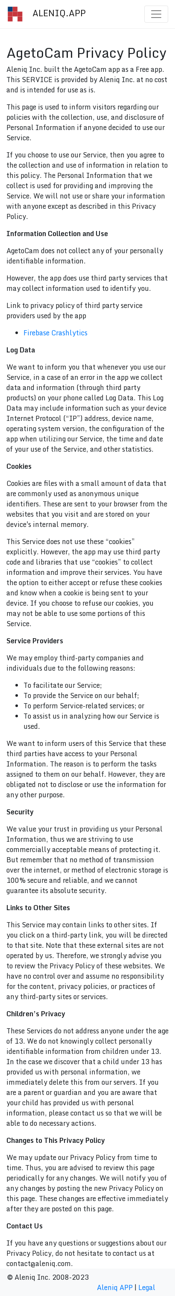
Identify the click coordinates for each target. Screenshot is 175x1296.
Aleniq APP (115, 1287)
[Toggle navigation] (156, 14)
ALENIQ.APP (46, 14)
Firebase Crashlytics (55, 332)
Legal (146, 1287)
